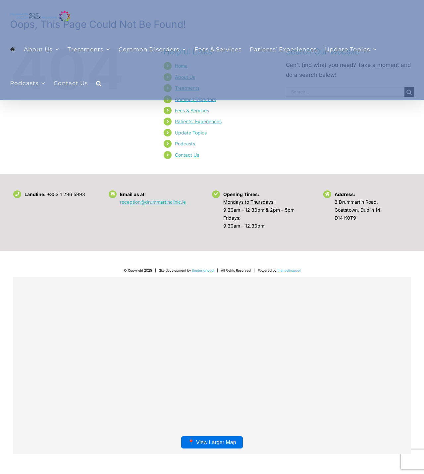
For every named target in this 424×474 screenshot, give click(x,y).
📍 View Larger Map (212, 442)
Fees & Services (192, 110)
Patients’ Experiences (198, 121)
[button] (99, 83)
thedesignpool (203, 270)
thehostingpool (289, 270)
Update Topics (191, 132)
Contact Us (187, 155)
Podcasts (185, 143)
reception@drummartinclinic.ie (153, 202)
